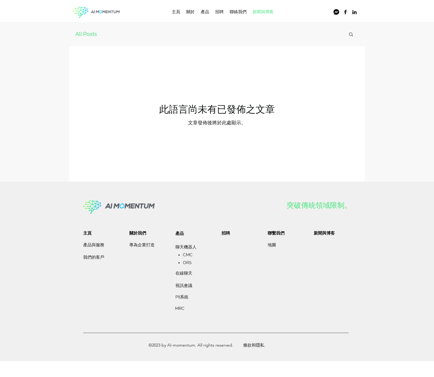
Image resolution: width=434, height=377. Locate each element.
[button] (351, 35)
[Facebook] (345, 12)
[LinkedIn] (354, 12)
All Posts (86, 34)
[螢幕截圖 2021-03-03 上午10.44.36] (336, 12)
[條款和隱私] (254, 345)
